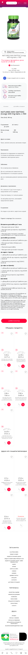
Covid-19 (14, 605)
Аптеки (14, 566)
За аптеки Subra (14, 552)
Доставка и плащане (14, 582)
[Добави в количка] (9, 365)
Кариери (14, 573)
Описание (5, 106)
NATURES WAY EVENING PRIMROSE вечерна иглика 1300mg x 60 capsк (21, 483)
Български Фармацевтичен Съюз (14, 625)
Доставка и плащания (19, 106)
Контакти (14, 579)
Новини (14, 571)
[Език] (19, 3)
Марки (14, 564)
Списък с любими (14, 617)
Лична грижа (14, 603)
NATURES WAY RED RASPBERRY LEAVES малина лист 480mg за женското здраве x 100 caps (7, 523)
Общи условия (14, 554)
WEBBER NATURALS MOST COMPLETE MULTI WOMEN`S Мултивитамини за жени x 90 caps (7, 485)
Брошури (14, 577)
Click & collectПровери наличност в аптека (14, 52)
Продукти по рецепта (14, 601)
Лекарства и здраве (14, 592)
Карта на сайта (14, 568)
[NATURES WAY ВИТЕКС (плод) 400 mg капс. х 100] (14, 28)
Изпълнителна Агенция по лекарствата (14, 623)
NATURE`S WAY (15, 70)
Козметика (14, 596)
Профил (14, 615)
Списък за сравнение (14, 620)
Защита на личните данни (14, 556)
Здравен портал (14, 575)
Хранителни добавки (14, 594)
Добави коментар (14, 321)
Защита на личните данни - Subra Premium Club (14, 561)
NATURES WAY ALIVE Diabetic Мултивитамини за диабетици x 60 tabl (7, 437)
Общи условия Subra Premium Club (14, 558)
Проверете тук (14, 639)
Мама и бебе (14, 598)
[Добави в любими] (11, 333)
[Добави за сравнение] (5, 365)
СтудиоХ (20, 649)
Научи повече (11, 92)
